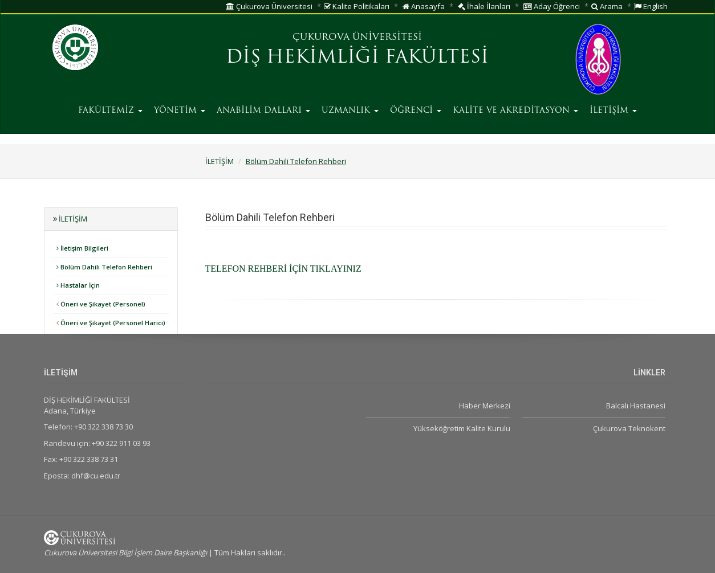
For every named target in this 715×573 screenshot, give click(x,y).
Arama (607, 6)
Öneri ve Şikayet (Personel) (100, 304)
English (651, 6)
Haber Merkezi (484, 405)
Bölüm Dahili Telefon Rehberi (296, 161)
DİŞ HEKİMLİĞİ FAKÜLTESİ (357, 58)
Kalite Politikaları (356, 6)
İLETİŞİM (613, 111)
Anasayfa (424, 6)
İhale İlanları (484, 6)
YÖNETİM (179, 111)
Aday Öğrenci (551, 6)
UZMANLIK (350, 111)
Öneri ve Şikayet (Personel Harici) (110, 322)
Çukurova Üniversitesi (269, 6)
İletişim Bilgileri (82, 248)
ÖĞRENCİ (415, 111)
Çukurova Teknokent (629, 428)
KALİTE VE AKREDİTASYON (515, 111)
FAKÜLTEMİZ (110, 111)
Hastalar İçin (78, 285)
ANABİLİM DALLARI (263, 111)
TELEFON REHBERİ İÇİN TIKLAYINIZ (283, 268)
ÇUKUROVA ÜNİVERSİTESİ (357, 37)
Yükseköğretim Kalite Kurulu (461, 428)
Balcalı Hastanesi (635, 405)
